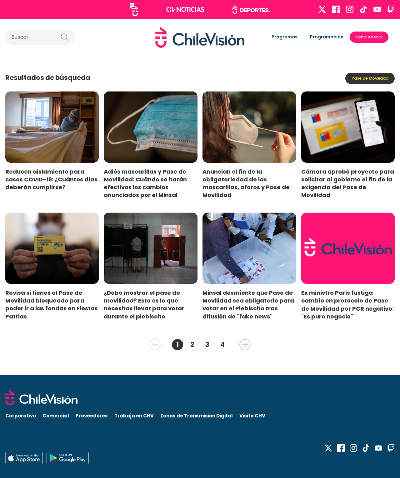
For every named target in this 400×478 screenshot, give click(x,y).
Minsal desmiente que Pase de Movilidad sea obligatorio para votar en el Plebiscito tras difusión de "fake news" (248, 304)
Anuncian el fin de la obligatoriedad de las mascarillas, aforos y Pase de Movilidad (246, 183)
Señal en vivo (369, 37)
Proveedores (92, 415)
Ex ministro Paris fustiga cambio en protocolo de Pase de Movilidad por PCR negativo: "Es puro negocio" (347, 304)
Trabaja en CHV (134, 415)
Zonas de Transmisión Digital (196, 415)
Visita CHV (252, 415)
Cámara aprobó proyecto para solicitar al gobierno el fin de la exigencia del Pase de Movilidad (347, 183)
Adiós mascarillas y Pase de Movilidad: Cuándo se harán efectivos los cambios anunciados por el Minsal (145, 183)
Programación (326, 37)
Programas (285, 37)
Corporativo (20, 415)
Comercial (55, 415)
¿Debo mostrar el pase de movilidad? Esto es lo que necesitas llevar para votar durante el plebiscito (144, 304)
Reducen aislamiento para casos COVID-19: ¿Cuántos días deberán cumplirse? (51, 179)
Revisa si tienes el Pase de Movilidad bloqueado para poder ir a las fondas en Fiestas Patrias (51, 304)
